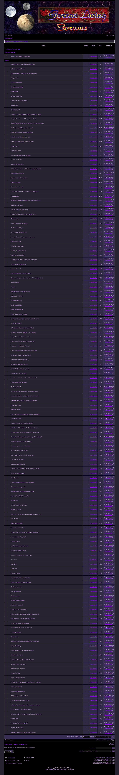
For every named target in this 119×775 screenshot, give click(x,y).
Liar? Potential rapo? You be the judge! (21, 273)
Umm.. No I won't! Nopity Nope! (19, 178)
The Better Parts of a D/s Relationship (20, 346)
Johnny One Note (15, 673)
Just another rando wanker (18, 691)
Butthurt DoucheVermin (17, 205)
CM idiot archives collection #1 (19, 609)
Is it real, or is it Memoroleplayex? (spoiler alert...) (23, 214)
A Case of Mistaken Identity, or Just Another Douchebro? (25, 705)
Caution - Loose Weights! (17, 228)
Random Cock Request (17, 655)
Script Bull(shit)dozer (16, 323)
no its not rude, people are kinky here (20, 368)
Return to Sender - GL (13, 49)
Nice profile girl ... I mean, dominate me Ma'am (23, 618)
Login (107, 35)
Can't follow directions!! (17, 523)
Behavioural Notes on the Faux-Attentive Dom (23, 64)
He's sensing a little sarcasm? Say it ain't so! (22, 328)
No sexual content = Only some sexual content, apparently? (26, 714)
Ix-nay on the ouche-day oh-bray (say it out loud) (23, 119)
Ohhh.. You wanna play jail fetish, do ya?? (22, 709)
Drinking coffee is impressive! (18, 487)
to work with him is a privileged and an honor (22, 650)
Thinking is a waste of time (18, 527)
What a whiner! (15, 196)
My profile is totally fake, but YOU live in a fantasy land (25, 428)
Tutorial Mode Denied (16, 82)
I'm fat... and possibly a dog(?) (18, 537)
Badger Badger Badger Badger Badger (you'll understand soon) (27, 123)
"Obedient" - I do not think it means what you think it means (26, 514)
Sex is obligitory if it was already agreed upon (22, 455)
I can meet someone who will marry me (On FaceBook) (25, 414)
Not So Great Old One (16, 305)
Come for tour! (14, 477)
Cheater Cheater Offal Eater (18, 664)
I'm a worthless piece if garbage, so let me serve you (24, 391)
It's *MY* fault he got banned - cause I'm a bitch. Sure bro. (26, 682)
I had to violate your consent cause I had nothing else (24, 191)
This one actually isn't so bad (18, 250)
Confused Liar (14, 637)
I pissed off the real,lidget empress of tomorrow (23, 237)
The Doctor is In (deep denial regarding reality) (23, 341)
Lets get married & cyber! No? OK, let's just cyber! (24, 73)
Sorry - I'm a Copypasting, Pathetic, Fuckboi (22, 141)
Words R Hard (14, 146)
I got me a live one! (16, 268)
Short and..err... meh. (16, 587)
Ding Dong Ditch (15, 596)
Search (10, 35)
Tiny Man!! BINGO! (16, 387)
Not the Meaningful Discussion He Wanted (22, 128)
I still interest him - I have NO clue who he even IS (24, 378)
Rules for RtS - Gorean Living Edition (20, 56)
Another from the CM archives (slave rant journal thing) (25, 614)
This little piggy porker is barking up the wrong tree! (24, 259)
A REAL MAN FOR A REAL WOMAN (20, 291)
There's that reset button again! (19, 314)
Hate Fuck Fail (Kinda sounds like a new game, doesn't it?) (26, 169)
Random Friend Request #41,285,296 (20, 137)
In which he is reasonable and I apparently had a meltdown (26, 114)
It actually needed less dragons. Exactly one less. (23, 332)
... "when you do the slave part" (19, 505)
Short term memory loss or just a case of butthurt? (24, 400)
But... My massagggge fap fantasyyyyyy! (21, 555)
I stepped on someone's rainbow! (19, 723)
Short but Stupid (15, 282)
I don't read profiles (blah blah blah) (20, 700)
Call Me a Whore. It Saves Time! (19, 696)
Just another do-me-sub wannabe (19, 359)
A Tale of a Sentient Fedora (18, 69)
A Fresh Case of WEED (17, 87)
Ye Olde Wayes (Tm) (16, 300)
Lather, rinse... (14, 568)
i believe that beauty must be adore (20, 623)
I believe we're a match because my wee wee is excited (25, 468)
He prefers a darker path (17, 246)
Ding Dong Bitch (15, 218)
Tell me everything (15, 573)
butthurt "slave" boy (16, 646)
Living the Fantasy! (16, 241)
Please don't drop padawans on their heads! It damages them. (27, 278)
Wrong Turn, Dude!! (16, 405)
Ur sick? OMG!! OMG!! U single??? (20, 496)
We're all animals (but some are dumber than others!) (24, 396)
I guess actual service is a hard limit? (20, 577)
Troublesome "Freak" (16, 159)
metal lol (13, 287)
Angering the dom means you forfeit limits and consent (25, 641)
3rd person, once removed (18, 255)
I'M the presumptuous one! (18, 473)
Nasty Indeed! (14, 78)
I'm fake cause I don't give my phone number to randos (25, 318)
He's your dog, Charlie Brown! (18, 264)
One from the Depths (16, 96)
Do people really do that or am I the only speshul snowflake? (26, 437)
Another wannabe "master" (18, 677)
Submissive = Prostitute (17, 296)
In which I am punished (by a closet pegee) (22, 423)
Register (112, 35)
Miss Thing (14, 564)
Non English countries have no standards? (22, 132)
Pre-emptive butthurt (16, 632)
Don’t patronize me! (16, 150)
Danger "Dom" (14, 105)
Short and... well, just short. (18, 464)
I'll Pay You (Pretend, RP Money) (19, 223)
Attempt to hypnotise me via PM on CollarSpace (23, 732)
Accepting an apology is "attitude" (19, 450)
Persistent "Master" (16, 409)
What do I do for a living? (17, 727)
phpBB (54, 768)
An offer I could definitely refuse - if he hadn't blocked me (25, 200)
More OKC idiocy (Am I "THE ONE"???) (21, 441)
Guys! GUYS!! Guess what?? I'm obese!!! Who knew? (25, 532)
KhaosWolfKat (93, 56)
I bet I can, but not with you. (18, 459)
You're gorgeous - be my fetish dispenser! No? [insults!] (25, 432)
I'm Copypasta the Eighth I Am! (19, 232)
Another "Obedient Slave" (17, 164)
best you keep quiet (16, 509)
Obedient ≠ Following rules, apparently (21, 582)
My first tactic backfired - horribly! (19, 364)
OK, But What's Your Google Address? (21, 155)
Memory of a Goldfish (16, 687)
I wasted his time (15, 541)
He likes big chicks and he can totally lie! (21, 627)
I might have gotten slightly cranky (19, 546)
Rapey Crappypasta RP (17, 309)
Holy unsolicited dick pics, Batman (19, 209)
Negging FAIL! (14, 718)
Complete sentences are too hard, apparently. (22, 482)
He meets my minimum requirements (20, 446)
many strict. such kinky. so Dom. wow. (20, 337)
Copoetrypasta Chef (16, 418)
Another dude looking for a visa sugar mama (22, 491)
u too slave (14, 559)
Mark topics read (9, 740)
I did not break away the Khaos (19, 382)
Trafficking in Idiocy (16, 182)
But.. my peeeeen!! (16, 591)
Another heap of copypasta (18, 668)
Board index (8, 744)
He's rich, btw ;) (15, 518)
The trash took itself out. (17, 187)
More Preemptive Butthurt (17, 173)
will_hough (72, 769)
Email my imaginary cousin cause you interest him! (24, 350)
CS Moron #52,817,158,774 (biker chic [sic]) (22, 659)
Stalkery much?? (15, 109)
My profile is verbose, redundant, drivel (21, 355)
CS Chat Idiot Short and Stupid (19, 373)
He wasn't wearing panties (17, 600)
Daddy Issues (14, 91)
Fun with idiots (14, 500)
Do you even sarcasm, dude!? (18, 550)
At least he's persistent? (17, 605)
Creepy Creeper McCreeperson (19, 100)
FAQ (6, 35)
